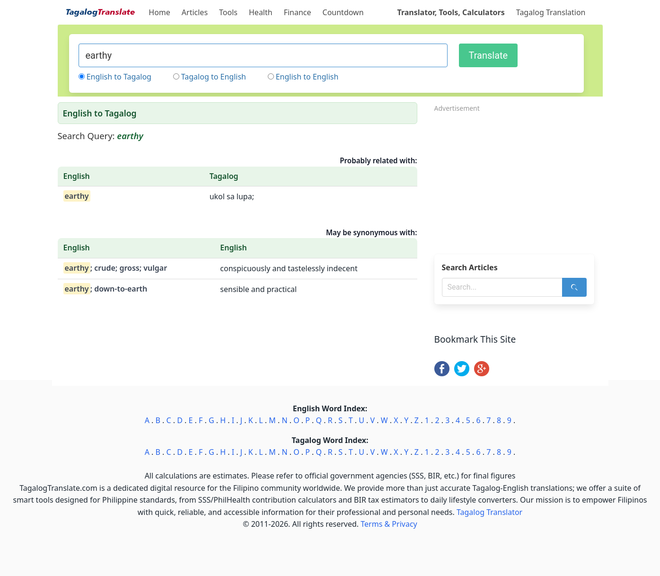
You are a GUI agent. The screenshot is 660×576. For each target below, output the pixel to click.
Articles (195, 12)
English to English (307, 76)
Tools (228, 12)
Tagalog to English (213, 76)
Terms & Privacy (389, 524)
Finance (297, 12)
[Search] (574, 287)
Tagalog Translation (551, 12)
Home (159, 12)
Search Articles (470, 267)
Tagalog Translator (489, 512)
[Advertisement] (518, 180)
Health (261, 12)
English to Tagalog (119, 76)
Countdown (343, 12)
